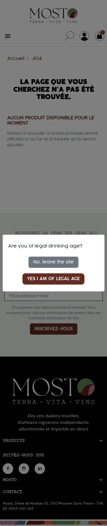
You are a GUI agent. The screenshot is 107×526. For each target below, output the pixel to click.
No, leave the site (53, 262)
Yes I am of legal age (53, 279)
